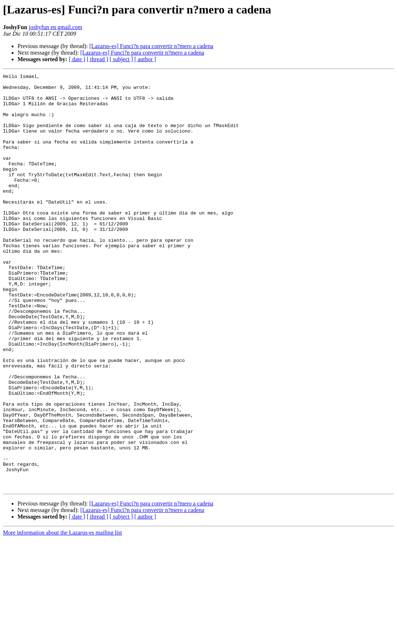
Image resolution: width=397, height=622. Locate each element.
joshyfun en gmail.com (55, 27)
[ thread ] (97, 59)
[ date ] (77, 59)
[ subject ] (121, 59)
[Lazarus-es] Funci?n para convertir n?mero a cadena (151, 46)
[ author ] (145, 59)
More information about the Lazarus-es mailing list (62, 616)
